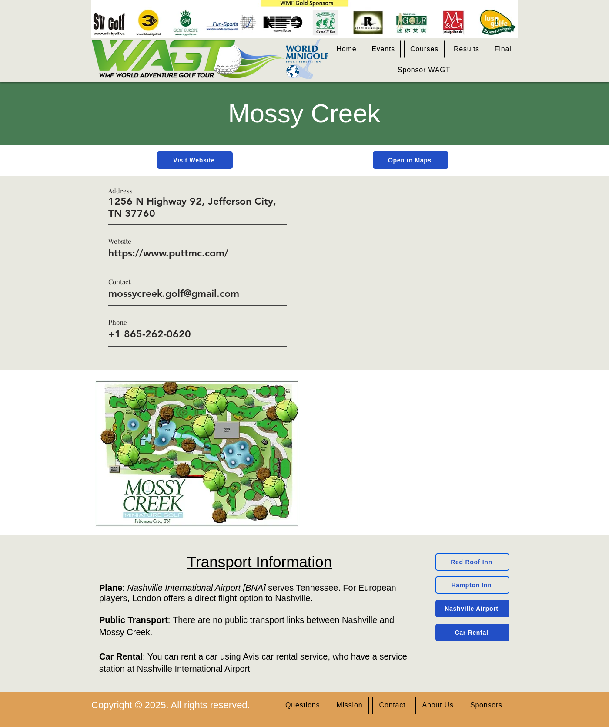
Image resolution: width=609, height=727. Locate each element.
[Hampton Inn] (472, 585)
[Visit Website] (195, 160)
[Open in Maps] (410, 160)
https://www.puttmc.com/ (168, 253)
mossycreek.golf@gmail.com (173, 293)
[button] (383, 49)
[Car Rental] (472, 632)
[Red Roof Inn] (472, 562)
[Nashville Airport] (472, 608)
